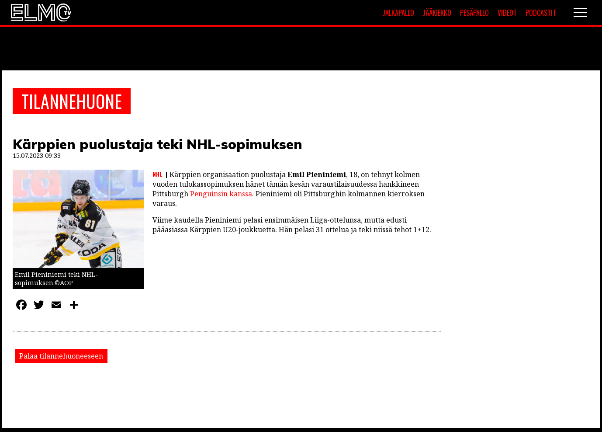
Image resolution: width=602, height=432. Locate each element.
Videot (507, 12)
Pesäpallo (474, 12)
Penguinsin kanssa (221, 194)
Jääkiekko (437, 12)
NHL (157, 174)
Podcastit (541, 12)
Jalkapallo (398, 12)
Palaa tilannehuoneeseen (61, 356)
